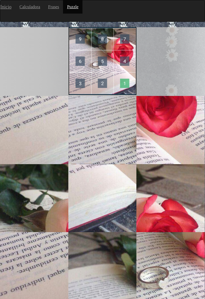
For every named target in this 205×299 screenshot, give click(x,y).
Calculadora (29, 7)
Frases (53, 7)
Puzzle (72, 7)
